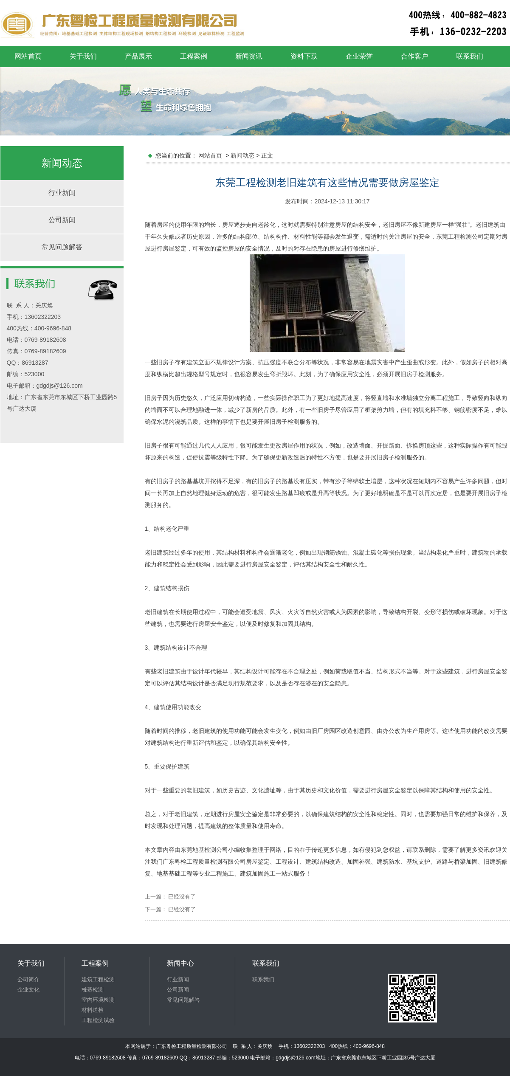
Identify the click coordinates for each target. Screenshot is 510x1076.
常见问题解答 (62, 247)
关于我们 (83, 56)
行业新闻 (62, 192)
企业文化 (28, 989)
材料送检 (93, 1010)
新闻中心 (180, 963)
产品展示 (138, 56)
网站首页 (28, 56)
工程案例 (193, 56)
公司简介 (28, 979)
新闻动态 (242, 155)
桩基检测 (93, 989)
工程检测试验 (98, 1020)
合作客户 (414, 56)
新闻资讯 (248, 56)
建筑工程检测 (98, 979)
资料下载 (304, 56)
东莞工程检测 (454, 236)
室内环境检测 (98, 1000)
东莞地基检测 (198, 849)
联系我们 (469, 56)
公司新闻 (62, 219)
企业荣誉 (359, 56)
